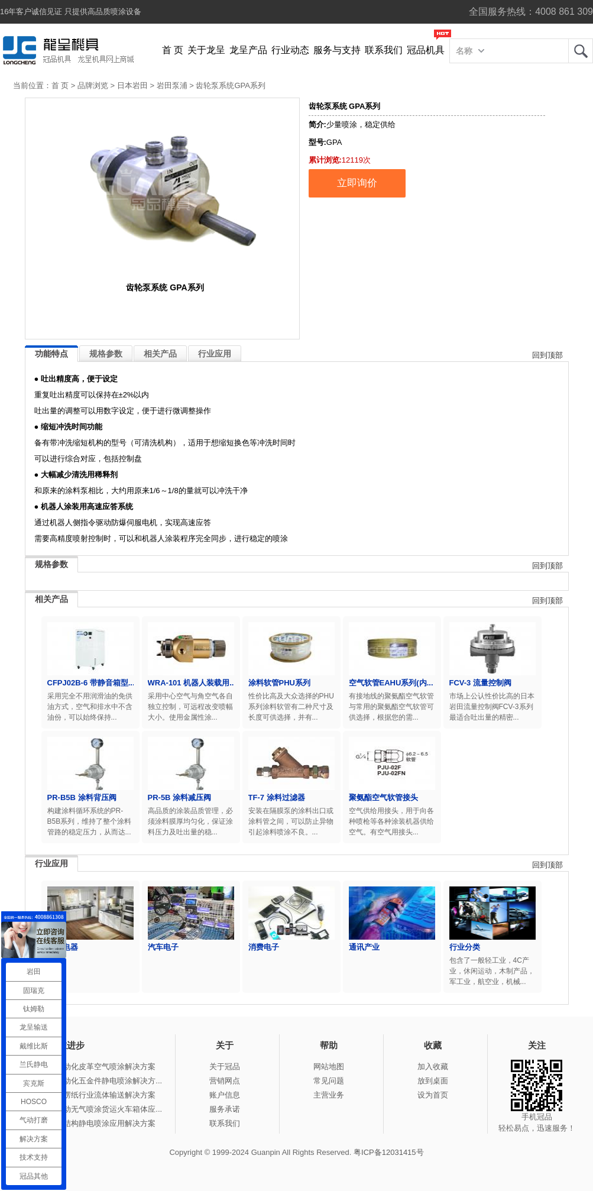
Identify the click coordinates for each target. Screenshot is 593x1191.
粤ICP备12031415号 (389, 1152)
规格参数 (105, 353)
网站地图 (328, 1066)
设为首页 (432, 1094)
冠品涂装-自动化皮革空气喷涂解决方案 (88, 1066)
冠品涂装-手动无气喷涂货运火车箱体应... (92, 1109)
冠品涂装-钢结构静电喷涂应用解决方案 (88, 1123)
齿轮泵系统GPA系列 (230, 85)
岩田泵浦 (172, 85)
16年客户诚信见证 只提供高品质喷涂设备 (70, 11)
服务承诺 (224, 1109)
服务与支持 (337, 50)
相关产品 (160, 353)
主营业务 (328, 1094)
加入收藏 (432, 1066)
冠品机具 (426, 50)
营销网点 (224, 1080)
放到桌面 (432, 1080)
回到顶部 (547, 355)
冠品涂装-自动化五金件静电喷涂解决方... (92, 1080)
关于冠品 (224, 1066)
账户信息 (224, 1094)
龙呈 (580, 51)
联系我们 (384, 50)
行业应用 (214, 353)
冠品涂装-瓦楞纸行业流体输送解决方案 (88, 1094)
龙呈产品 (248, 50)
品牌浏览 (92, 85)
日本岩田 (132, 85)
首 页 (172, 50)
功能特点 (51, 353)
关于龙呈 (206, 50)
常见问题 (328, 1080)
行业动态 (290, 50)
